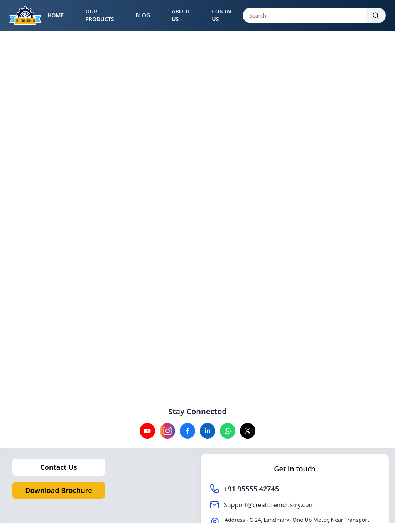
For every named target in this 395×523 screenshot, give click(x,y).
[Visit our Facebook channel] (187, 431)
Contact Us (58, 467)
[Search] (376, 15)
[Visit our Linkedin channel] (207, 431)
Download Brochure (58, 490)
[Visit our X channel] (247, 431)
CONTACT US (224, 15)
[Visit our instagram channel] (167, 431)
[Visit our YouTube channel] (147, 431)
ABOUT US (181, 15)
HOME (55, 15)
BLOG (142, 15)
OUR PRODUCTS (99, 15)
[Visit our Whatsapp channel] (227, 431)
